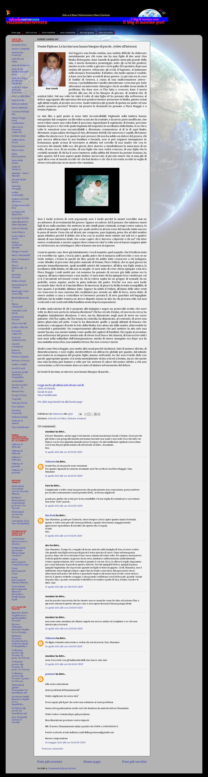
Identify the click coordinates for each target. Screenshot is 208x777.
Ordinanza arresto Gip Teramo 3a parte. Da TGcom (21, 654)
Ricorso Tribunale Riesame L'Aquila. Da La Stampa (21, 628)
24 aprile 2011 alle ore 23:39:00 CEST (64, 628)
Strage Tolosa (19, 395)
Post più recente (49, 762)
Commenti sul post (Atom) (62, 768)
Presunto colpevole (17, 332)
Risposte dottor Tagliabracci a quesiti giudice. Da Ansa (20, 616)
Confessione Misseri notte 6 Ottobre (19, 541)
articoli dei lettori (21, 65)
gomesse (50, 674)
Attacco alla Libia (21, 96)
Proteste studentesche (19, 338)
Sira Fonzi (50, 515)
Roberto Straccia (20, 360)
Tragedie (16, 399)
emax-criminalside (67, 32)
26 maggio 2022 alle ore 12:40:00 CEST (65, 742)
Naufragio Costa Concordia (20, 292)
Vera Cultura (18, 406)
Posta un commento (52, 748)
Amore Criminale (21, 48)
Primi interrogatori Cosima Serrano (20, 562)
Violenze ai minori (76, 418)
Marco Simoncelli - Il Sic (19, 268)
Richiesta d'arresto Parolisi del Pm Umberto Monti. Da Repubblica (20, 641)
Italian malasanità (17, 193)
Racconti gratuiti (87, 32)
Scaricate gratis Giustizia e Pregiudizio (20, 374)
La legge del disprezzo (18, 213)
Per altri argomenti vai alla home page (59, 401)
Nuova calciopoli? (17, 305)
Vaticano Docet (19, 403)
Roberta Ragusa (20, 356)
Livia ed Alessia (46, 388)
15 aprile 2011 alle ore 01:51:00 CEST (63, 535)
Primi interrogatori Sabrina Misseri (20, 580)
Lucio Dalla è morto (18, 237)
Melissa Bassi (19, 281)
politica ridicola (20, 327)
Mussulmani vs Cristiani (19, 286)
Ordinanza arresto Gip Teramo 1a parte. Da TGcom (21, 677)
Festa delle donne (17, 161)
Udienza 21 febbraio (17, 445)
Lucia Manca (18, 232)
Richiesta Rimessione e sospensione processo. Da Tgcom (19, 502)
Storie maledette (48, 32)
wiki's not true (31, 32)
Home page (92, 762)
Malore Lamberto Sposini (17, 245)
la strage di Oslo (20, 218)
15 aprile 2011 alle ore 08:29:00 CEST (64, 587)
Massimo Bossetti (16, 275)
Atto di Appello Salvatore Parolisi (19, 720)
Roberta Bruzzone (17, 351)
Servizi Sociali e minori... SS (20, 386)
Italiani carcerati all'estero (20, 200)
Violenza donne (20, 417)
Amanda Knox (19, 44)
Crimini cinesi (19, 136)
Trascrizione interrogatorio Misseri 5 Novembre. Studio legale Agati (19, 593)
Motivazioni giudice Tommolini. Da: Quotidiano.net (20, 689)
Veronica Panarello (17, 411)
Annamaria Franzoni (17, 53)
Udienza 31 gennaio (17, 465)
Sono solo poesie (105, 32)
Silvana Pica (18, 391)
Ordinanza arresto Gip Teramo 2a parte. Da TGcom (21, 665)
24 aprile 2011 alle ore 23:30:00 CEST (64, 607)
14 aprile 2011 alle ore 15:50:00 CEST (63, 452)
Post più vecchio (134, 762)
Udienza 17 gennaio (17, 471)
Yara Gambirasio (47, 395)
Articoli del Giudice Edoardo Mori (20, 72)
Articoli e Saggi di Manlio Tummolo (20, 90)
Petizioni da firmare (18, 318)
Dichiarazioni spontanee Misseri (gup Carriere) (18, 551)
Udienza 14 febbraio (17, 452)
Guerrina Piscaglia (16, 187)
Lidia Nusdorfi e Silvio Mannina (20, 223)
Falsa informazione (19, 155)
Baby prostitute (20, 104)
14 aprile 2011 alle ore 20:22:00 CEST (64, 506)
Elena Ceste (18, 150)
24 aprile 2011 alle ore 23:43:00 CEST (63, 646)
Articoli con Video (57, 418)
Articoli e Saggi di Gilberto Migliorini (20, 81)
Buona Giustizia (20, 107)
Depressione (18, 146)
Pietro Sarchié (19, 323)
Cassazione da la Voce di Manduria (20, 522)
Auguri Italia (18, 100)
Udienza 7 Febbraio (17, 458)
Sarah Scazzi (44, 391)
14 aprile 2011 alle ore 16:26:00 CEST (64, 476)
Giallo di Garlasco (16, 168)
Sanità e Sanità (19, 364)
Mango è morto (20, 251)
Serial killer (18, 381)
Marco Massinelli (21, 255)
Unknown (50, 461)
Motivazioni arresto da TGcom (18, 514)
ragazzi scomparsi (17, 345)
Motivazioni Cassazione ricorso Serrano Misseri (20, 490)
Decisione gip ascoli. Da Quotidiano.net (19, 710)
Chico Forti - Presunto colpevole (18, 129)
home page (16, 32)
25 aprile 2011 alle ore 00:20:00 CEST (64, 664)
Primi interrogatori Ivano (18, 571)
